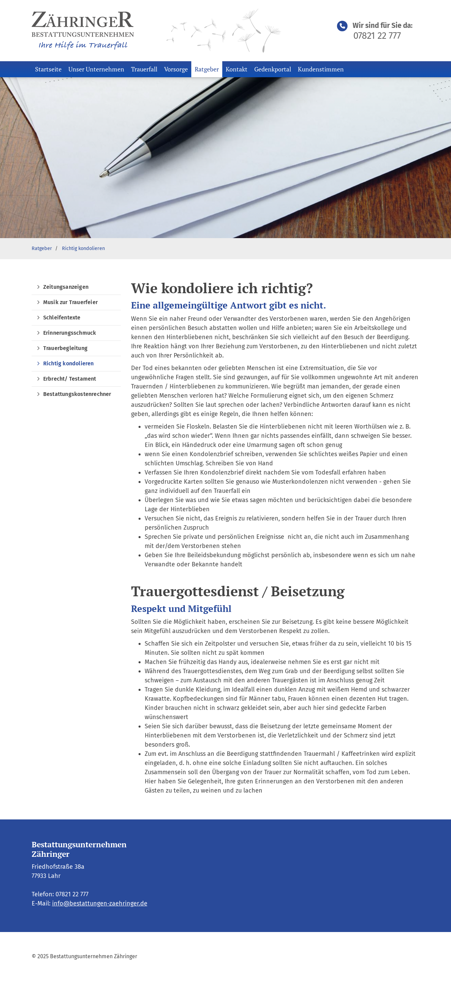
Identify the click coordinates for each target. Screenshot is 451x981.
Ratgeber (207, 69)
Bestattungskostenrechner (77, 394)
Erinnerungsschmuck (69, 333)
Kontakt (236, 69)
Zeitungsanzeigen (65, 287)
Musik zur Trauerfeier (70, 302)
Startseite (48, 69)
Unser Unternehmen (96, 69)
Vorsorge (176, 69)
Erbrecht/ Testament (69, 379)
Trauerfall (144, 69)
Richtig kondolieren (83, 248)
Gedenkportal (272, 69)
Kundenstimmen (321, 69)
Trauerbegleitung (65, 348)
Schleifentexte (62, 317)
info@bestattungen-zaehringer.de (99, 903)
